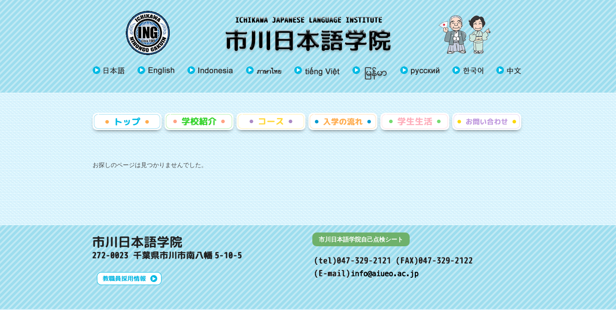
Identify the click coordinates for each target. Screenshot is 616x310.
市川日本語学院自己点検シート (361, 239)
